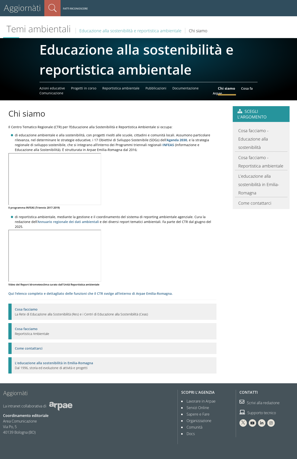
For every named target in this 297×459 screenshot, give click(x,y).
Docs (189, 433)
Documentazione (185, 88)
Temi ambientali (38, 29)
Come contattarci (28, 348)
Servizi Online (196, 407)
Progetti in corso (83, 88)
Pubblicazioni (155, 88)
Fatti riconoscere (75, 8)
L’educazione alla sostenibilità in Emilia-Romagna (54, 363)
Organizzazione (197, 420)
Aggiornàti (22, 8)
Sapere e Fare (196, 414)
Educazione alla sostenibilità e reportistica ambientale (130, 30)
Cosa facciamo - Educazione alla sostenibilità (253, 139)
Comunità (192, 427)
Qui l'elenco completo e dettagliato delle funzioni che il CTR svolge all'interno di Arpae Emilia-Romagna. (90, 293)
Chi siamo (226, 88)
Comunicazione (51, 93)
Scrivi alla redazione (259, 402)
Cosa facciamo (26, 309)
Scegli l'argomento (252, 114)
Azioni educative (52, 88)
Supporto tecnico (257, 412)
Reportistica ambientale (120, 88)
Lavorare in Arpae (199, 401)
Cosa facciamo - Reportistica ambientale (260, 162)
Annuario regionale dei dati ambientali (68, 222)
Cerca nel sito (52, 8)
